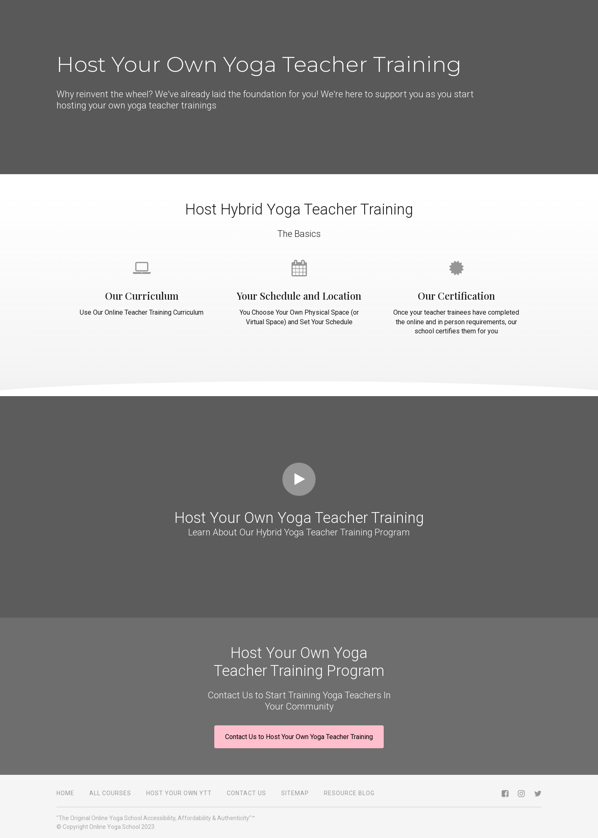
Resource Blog (349, 793)
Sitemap (295, 793)
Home (65, 793)
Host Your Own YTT (179, 793)
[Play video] (299, 479)
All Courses (110, 793)
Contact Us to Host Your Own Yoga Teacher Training (299, 737)
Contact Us (246, 793)
